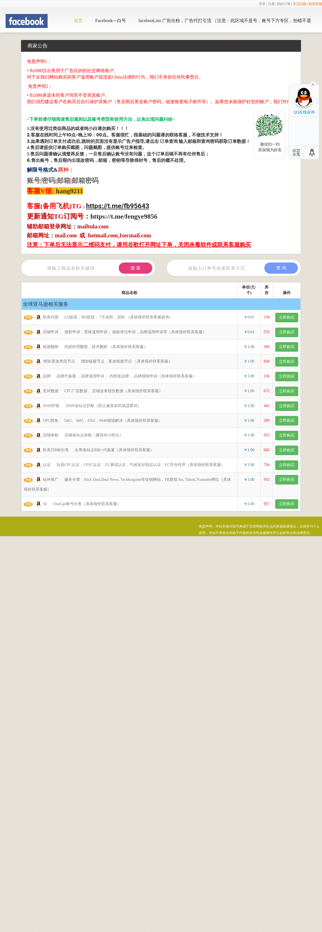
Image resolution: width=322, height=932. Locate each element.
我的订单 (283, 4)
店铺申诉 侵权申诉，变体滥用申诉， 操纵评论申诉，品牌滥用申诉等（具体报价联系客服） (115, 332)
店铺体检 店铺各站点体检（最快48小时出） (73, 435)
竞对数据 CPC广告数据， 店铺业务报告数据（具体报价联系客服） (93, 391)
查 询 (281, 268)
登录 (262, 4)
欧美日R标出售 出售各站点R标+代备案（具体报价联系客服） (89, 450)
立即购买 (287, 317)
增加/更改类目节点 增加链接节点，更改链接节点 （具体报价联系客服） (98, 361)
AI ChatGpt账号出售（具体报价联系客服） (72, 504)
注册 (271, 4)
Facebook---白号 (110, 20)
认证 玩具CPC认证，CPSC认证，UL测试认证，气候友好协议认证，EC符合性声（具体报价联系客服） (124, 465)
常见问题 (299, 4)
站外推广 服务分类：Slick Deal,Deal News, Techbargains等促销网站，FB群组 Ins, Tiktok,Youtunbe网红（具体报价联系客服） (127, 483)
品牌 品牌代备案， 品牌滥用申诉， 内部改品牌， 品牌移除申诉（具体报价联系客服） (110, 376)
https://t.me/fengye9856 (123, 216)
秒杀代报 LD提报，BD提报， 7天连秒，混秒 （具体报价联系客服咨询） (98, 317)
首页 (78, 20)
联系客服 (315, 4)
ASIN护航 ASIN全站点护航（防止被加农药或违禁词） (82, 406)
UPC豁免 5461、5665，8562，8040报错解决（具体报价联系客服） (93, 420)
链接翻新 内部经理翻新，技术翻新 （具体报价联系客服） (86, 346)
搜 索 (135, 268)
